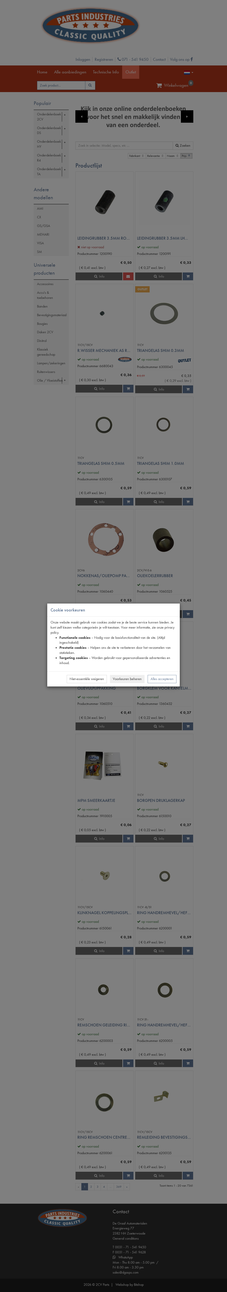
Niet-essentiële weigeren (87, 679)
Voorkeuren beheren (127, 679)
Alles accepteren (162, 679)
